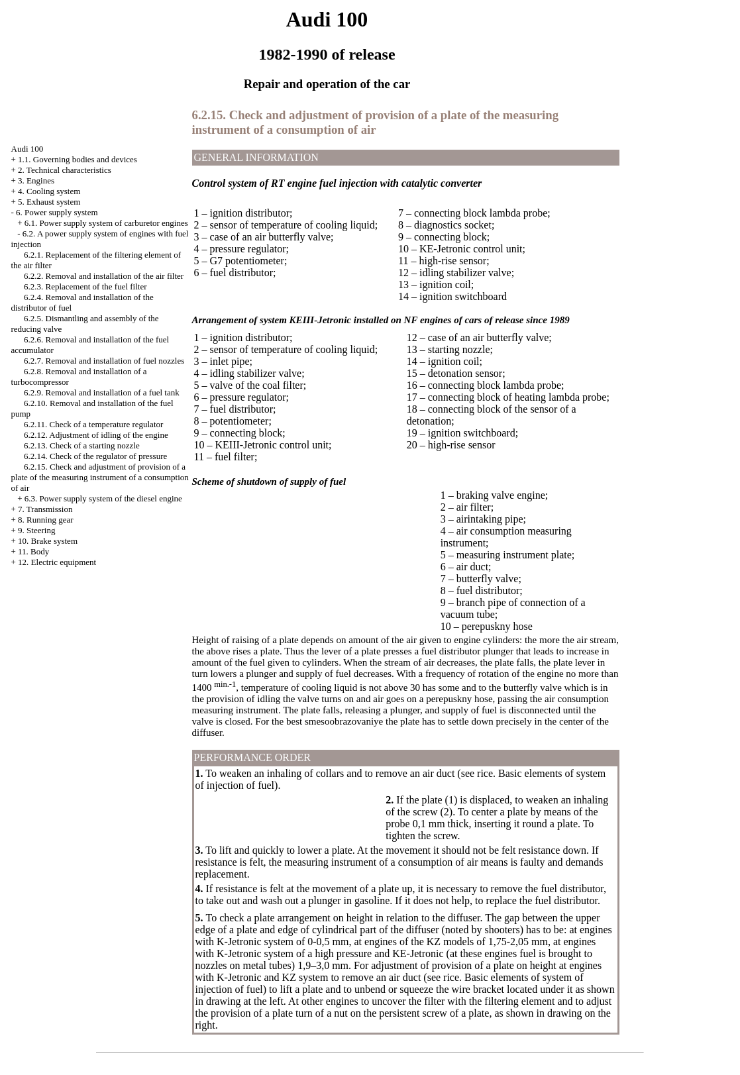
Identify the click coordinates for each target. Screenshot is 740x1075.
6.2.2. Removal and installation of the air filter (104, 276)
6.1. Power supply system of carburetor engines (106, 223)
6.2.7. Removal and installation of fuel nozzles (104, 361)
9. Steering (36, 530)
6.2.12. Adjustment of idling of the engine (96, 435)
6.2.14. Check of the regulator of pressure (95, 456)
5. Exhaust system (49, 202)
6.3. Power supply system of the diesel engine (103, 498)
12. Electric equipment (57, 562)
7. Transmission (45, 509)
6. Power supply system (57, 212)
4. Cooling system (49, 191)
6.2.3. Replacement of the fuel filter (85, 286)
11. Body (33, 551)
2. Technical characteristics (64, 170)
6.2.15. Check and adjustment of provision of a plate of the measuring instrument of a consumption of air (100, 477)
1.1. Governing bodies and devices (77, 159)
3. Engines (36, 180)
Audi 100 (27, 149)
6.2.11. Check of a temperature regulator (93, 424)
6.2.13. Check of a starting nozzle (82, 445)
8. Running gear (45, 520)
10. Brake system (48, 541)
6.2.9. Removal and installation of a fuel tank (102, 392)
